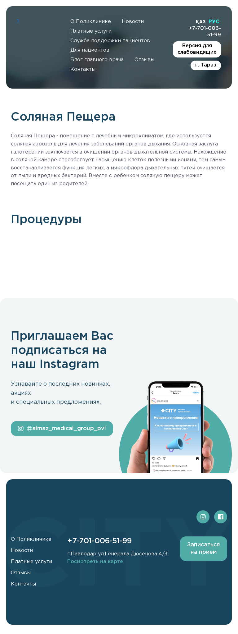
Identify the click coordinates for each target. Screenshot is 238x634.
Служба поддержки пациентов (110, 41)
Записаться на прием (203, 548)
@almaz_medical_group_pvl (62, 428)
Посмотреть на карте (95, 561)
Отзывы (144, 59)
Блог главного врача (97, 59)
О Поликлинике (90, 21)
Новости (133, 21)
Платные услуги (91, 31)
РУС (214, 22)
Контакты (82, 69)
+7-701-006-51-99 (205, 31)
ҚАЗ (200, 22)
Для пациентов (89, 50)
